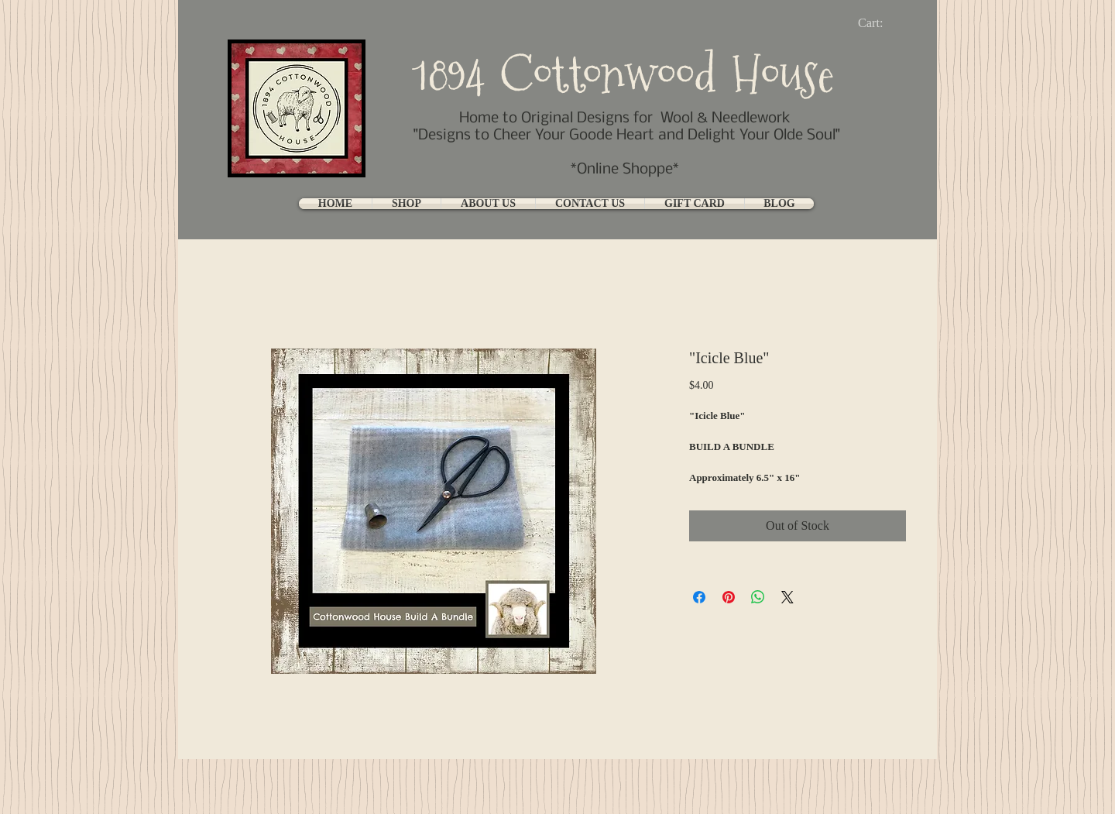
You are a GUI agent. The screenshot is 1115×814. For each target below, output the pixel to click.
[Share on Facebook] (699, 597)
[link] (883, 22)
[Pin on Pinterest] (728, 597)
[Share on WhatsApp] (758, 597)
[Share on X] (787, 597)
